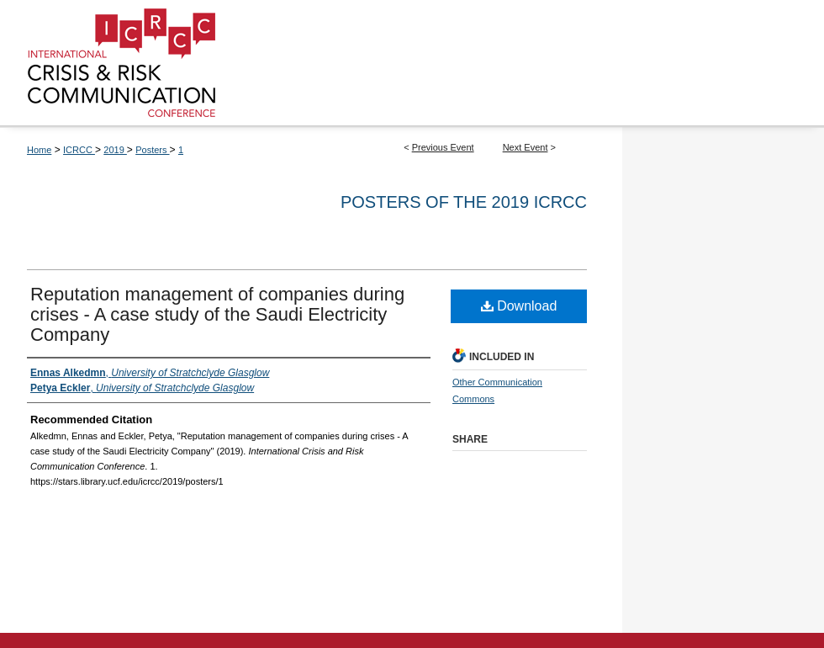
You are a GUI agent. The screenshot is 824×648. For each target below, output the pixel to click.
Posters (152, 150)
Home (39, 150)
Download (519, 306)
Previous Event (443, 147)
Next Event (525, 147)
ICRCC (79, 150)
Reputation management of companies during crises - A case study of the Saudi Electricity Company (217, 314)
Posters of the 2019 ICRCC (464, 202)
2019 (115, 150)
